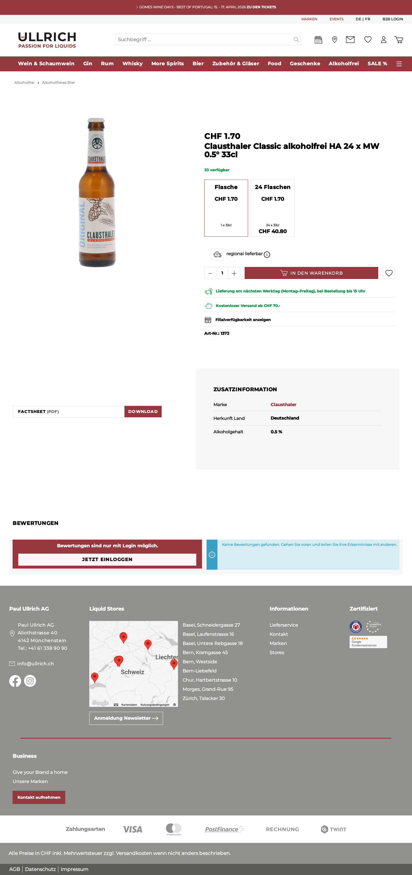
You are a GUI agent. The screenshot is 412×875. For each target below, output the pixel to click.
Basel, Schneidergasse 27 (211, 625)
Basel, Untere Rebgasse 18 (213, 643)
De (358, 19)
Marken (278, 643)
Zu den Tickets (261, 7)
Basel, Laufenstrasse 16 (208, 634)
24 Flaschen (273, 187)
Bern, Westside (200, 661)
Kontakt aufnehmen (38, 797)
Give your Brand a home (40, 772)
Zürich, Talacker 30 (204, 698)
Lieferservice (284, 625)
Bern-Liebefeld (200, 671)
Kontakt (279, 634)
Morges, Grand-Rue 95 (208, 689)
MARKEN (309, 19)
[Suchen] (296, 39)
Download (143, 411)
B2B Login (393, 19)
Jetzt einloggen (107, 559)
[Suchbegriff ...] (203, 39)
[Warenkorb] (398, 40)
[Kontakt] (350, 39)
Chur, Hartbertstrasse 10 (210, 680)
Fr (367, 19)
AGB (14, 869)
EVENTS (336, 19)
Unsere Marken (30, 781)
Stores (277, 652)
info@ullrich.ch (35, 663)
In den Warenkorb (311, 273)
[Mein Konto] (383, 39)
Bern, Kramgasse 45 (205, 652)
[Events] (318, 41)
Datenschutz (40, 869)
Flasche (226, 187)
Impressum (74, 869)
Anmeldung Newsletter (126, 718)
